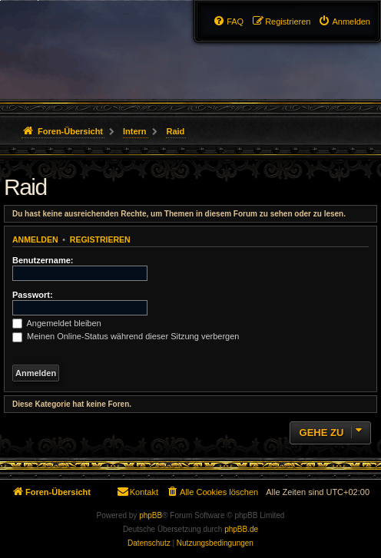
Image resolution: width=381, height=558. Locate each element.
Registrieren (100, 239)
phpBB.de (241, 529)
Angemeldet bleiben (56, 323)
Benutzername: (42, 260)
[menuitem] (344, 21)
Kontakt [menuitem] (137, 491)
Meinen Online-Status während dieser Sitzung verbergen (125, 336)
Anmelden (35, 239)
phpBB (150, 515)
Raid (25, 187)
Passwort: (32, 294)
